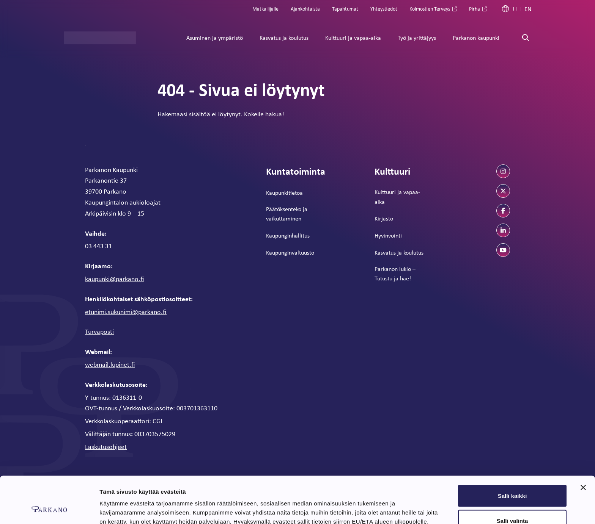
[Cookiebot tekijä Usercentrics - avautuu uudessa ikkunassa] (49, 509)
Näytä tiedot (405, 504)
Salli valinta (512, 479)
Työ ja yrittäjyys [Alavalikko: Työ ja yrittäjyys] (417, 38)
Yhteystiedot (383, 8)
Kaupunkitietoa (284, 193)
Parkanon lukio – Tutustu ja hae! (395, 274)
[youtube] (503, 250)
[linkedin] (503, 230)
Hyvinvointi (388, 235)
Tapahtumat (345, 8)
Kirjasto (384, 218)
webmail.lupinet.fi (110, 364)
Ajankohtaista (305, 8)
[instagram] (503, 171)
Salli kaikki (512, 454)
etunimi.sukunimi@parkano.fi (126, 311)
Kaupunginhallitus (288, 235)
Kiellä (512, 504)
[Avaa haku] (525, 38)
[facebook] (503, 210)
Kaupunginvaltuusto (290, 253)
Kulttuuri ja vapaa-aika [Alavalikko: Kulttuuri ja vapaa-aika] (353, 38)
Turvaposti (99, 331)
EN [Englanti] (527, 9)
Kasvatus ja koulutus (399, 253)
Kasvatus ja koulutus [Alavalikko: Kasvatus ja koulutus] (284, 38)
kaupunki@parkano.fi (114, 278)
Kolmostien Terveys (429, 8)
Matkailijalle (265, 8)
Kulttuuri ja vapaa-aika (397, 197)
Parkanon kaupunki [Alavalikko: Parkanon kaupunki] (476, 38)
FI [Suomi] (515, 9)
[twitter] (503, 191)
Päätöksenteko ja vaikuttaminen (286, 214)
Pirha (474, 8)
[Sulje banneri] (583, 446)
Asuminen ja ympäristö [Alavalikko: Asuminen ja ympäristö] (214, 38)
